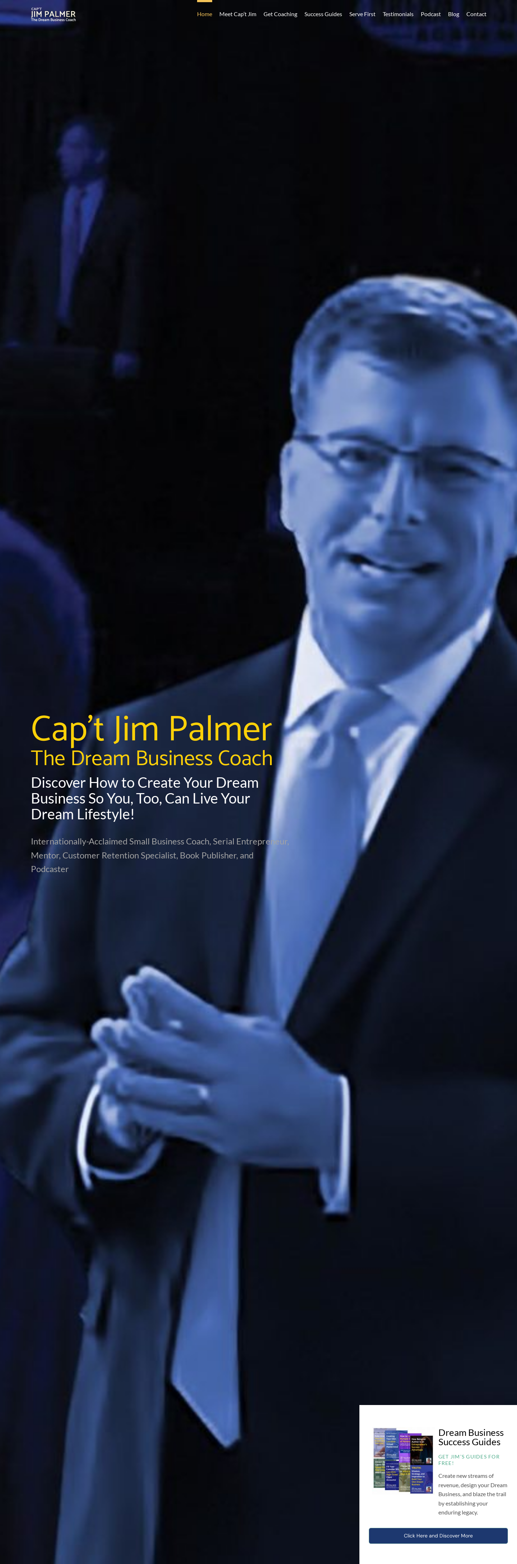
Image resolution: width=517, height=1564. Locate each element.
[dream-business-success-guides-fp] (403, 1430)
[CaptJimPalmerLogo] (53, 10)
